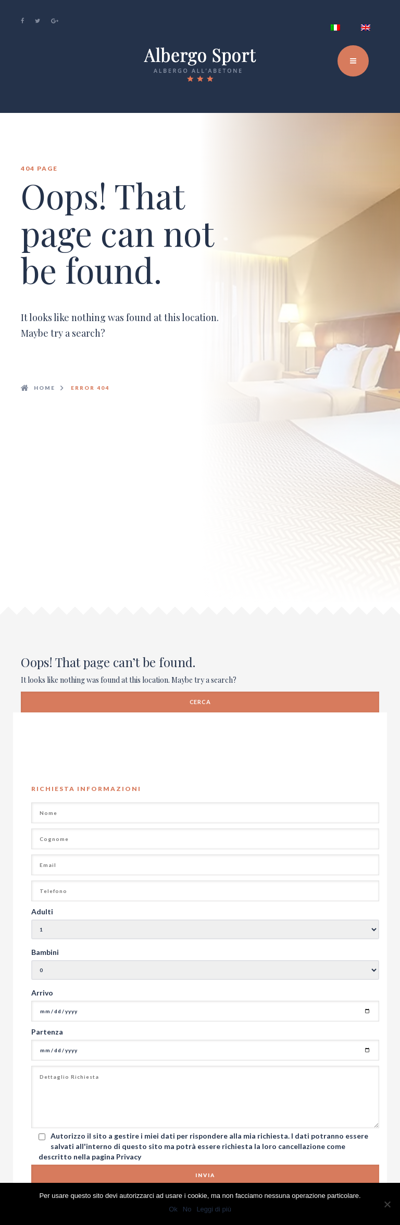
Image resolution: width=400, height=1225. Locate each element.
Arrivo (42, 992)
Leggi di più (213, 1209)
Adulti (42, 911)
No (187, 1209)
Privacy (128, 1156)
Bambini (45, 952)
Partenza (47, 1031)
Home (44, 388)
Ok (173, 1209)
